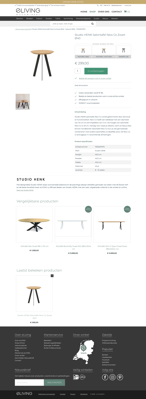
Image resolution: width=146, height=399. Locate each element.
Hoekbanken (107, 357)
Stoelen (49, 18)
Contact (117, 11)
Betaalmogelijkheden (52, 343)
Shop (93, 11)
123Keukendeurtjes (109, 343)
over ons (103, 11)
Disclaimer (84, 394)
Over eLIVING (20, 340)
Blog (17, 350)
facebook (105, 377)
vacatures (127, 5)
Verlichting (68, 18)
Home (84, 11)
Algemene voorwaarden (46, 394)
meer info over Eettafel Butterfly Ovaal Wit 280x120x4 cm (73, 223)
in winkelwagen (96, 71)
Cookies (62, 394)
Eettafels (105, 362)
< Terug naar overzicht (23, 29)
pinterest (120, 377)
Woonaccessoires (83, 18)
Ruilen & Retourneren (52, 348)
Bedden (29, 18)
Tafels (57, 18)
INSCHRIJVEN (54, 382)
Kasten (39, 18)
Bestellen (47, 340)
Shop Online (20, 343)
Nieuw (105, 18)
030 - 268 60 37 (105, 5)
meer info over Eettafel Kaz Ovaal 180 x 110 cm (34, 223)
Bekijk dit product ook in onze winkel (93, 78)
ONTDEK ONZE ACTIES (73, 2)
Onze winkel (20, 355)
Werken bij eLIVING (22, 353)
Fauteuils (105, 360)
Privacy (72, 394)
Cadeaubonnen (21, 348)
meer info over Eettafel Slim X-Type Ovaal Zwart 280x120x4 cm (112, 223)
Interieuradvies (21, 345)
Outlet (96, 18)
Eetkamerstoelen (109, 365)
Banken (19, 18)
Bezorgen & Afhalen (52, 345)
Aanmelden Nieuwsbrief (24, 358)
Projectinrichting (109, 340)
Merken (114, 18)
